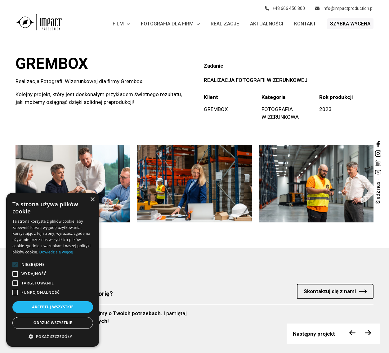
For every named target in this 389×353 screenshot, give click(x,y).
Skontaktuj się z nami (330, 291)
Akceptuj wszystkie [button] (52, 307)
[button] (52, 337)
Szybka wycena (350, 24)
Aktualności (266, 24)
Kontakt (305, 24)
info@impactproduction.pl (344, 8)
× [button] (92, 199)
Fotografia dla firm (170, 24)
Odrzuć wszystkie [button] (53, 322)
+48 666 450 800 (285, 8)
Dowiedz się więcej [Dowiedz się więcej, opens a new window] (56, 252)
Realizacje (225, 24)
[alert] (52, 270)
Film (121, 24)
